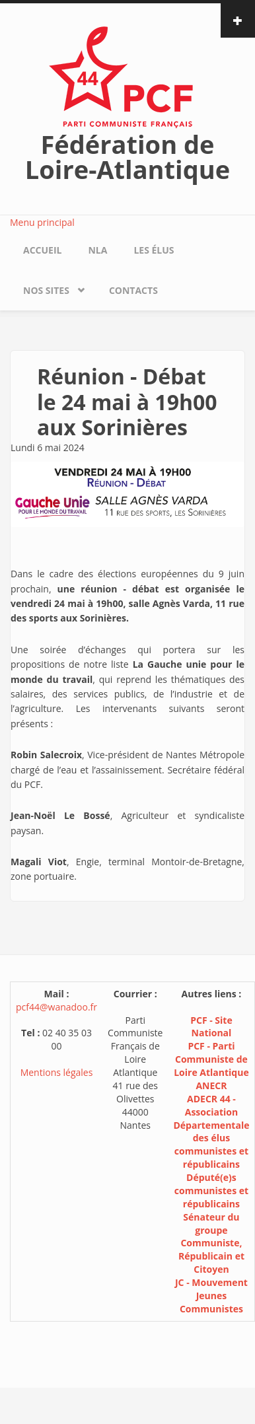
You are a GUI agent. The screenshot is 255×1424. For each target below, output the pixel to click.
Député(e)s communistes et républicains (211, 1190)
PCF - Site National (211, 1027)
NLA (97, 250)
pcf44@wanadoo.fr (56, 1007)
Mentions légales (56, 1072)
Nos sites (46, 290)
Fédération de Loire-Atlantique (127, 156)
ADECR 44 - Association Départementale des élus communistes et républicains (211, 1131)
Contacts (133, 290)
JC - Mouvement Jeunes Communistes (211, 1295)
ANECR (211, 1085)
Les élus (153, 250)
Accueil (42, 250)
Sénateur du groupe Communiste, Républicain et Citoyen (211, 1243)
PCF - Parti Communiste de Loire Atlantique (211, 1059)
